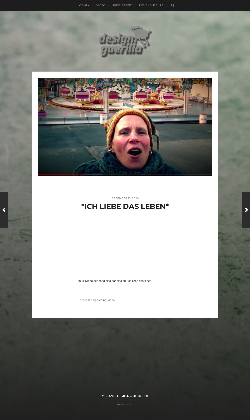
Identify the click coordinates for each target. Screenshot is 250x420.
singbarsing (98, 300)
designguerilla (151, 5)
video (100, 5)
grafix (84, 5)
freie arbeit (122, 5)
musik (86, 300)
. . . (133, 404)
